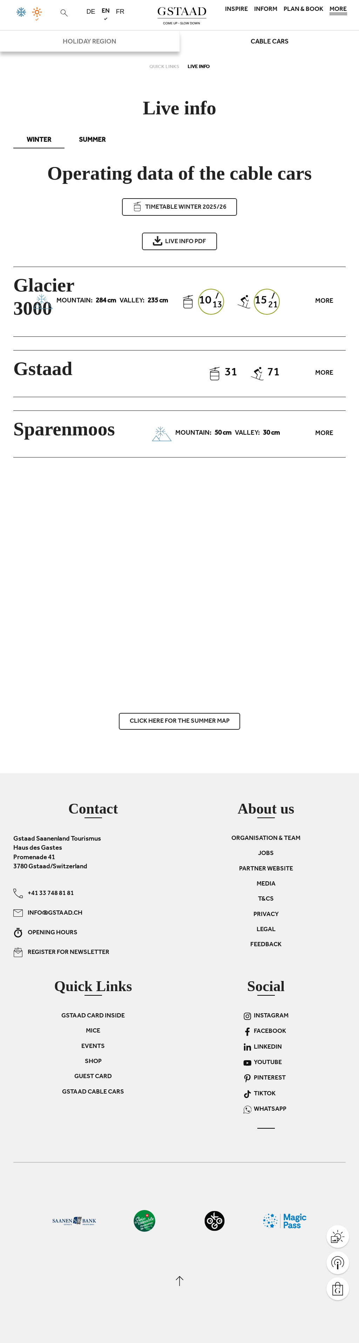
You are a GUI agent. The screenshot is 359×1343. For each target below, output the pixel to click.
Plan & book (303, 10)
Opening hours (45, 932)
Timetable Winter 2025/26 (179, 207)
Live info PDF (179, 241)
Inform (265, 10)
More (338, 11)
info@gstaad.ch (47, 912)
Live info (199, 67)
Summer (92, 140)
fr (120, 11)
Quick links (164, 67)
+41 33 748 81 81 (43, 893)
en (106, 13)
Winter (39, 140)
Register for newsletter (61, 952)
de (91, 11)
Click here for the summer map (180, 722)
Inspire (236, 10)
